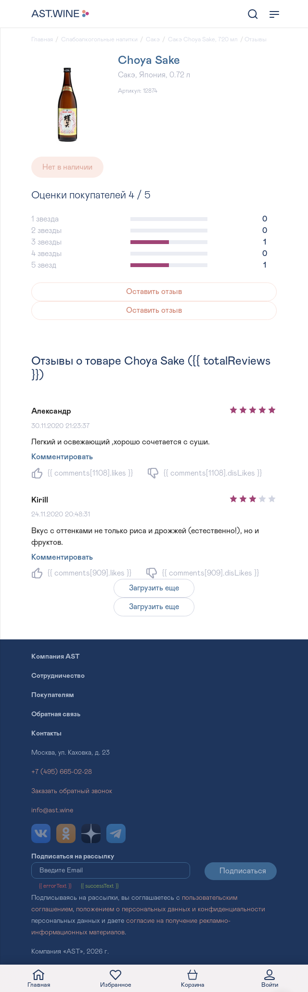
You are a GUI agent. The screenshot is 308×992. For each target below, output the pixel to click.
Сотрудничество (58, 676)
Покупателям (52, 695)
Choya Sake (149, 60)
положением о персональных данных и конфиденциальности (170, 909)
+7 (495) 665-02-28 (61, 772)
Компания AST (55, 656)
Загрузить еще (154, 588)
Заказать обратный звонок (71, 791)
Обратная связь (55, 714)
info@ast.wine (52, 810)
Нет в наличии (67, 167)
